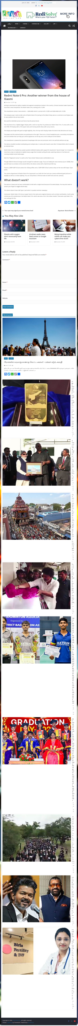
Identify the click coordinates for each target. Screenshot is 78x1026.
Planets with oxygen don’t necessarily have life (12, 236)
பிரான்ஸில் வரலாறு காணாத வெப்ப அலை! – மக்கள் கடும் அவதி (33, 362)
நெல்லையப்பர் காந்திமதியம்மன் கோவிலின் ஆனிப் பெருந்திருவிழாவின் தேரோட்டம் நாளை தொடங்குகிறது (73, 522)
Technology (12, 27)
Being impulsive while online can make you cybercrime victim (63, 236)
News (16, 24)
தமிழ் (9, 24)
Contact (22, 27)
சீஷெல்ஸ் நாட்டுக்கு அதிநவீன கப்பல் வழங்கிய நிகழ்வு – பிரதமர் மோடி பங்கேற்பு (73, 460)
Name (4, 282)
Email (4, 290)
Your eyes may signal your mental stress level (17, 210)
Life (54, 24)
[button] (11, 24)
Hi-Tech (6, 91)
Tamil (6, 358)
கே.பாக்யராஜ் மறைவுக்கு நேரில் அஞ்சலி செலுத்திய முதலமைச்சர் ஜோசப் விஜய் (73, 584)
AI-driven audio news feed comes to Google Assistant (37, 236)
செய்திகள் (11, 358)
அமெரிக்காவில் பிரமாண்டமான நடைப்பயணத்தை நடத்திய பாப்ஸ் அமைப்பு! (73, 839)
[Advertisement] (39, 47)
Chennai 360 (35, 24)
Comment (6, 260)
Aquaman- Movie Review (67, 210)
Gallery (46, 24)
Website (5, 298)
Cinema (25, 24)
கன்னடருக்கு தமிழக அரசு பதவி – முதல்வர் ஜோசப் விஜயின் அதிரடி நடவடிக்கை (73, 896)
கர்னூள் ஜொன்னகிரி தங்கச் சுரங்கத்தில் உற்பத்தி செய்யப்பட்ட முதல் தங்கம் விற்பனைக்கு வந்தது (73, 404)
